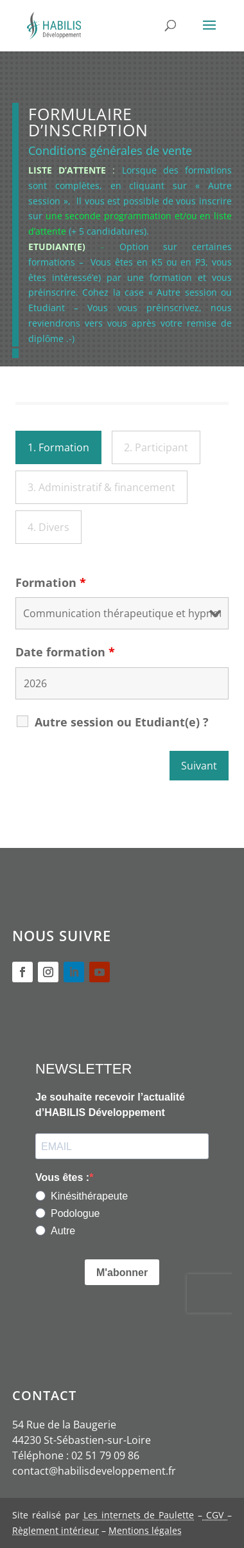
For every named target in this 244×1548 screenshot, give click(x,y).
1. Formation (58, 447)
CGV (214, 1515)
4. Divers (48, 527)
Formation (50, 582)
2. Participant (156, 447)
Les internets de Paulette (139, 1515)
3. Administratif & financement (101, 487)
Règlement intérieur (55, 1530)
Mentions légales (145, 1530)
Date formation (65, 652)
